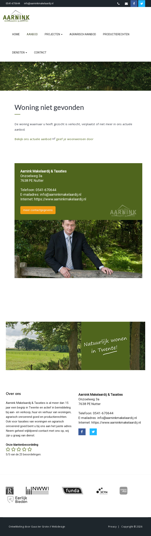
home (16, 34)
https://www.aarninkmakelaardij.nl (60, 199)
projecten (54, 34)
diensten (19, 52)
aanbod (32, 34)
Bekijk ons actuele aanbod (33, 139)
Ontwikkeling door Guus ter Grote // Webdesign (37, 526)
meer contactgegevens (38, 210)
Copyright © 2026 (131, 526)
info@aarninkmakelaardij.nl (38, 3)
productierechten (116, 34)
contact (40, 52)
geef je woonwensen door (75, 139)
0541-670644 (13, 3)
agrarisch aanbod (82, 34)
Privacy (112, 526)
